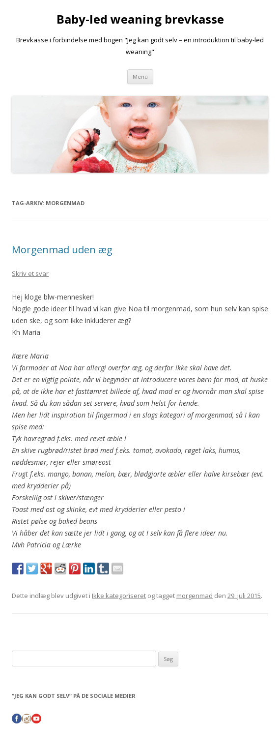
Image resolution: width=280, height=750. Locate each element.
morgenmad (194, 595)
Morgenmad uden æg (62, 249)
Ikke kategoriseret (119, 595)
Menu (140, 76)
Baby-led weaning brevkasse (140, 19)
